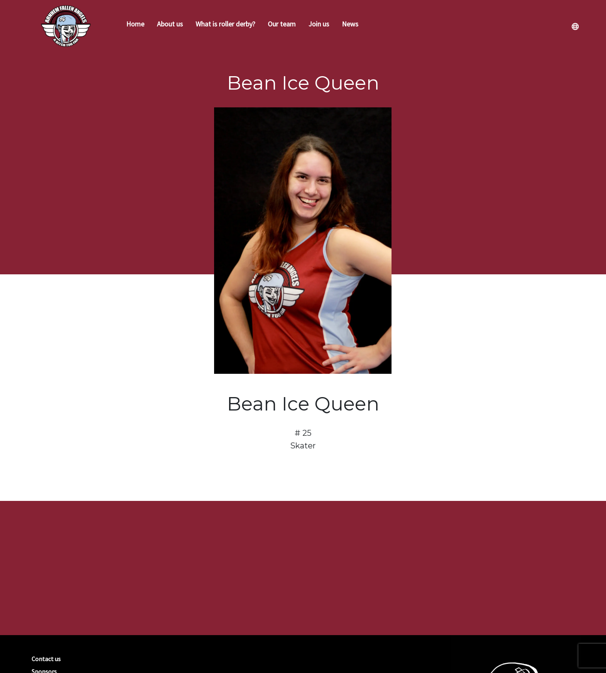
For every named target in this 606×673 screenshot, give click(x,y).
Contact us (46, 659)
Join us (318, 23)
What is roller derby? (225, 23)
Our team (282, 23)
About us (170, 23)
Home (135, 23)
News (350, 23)
